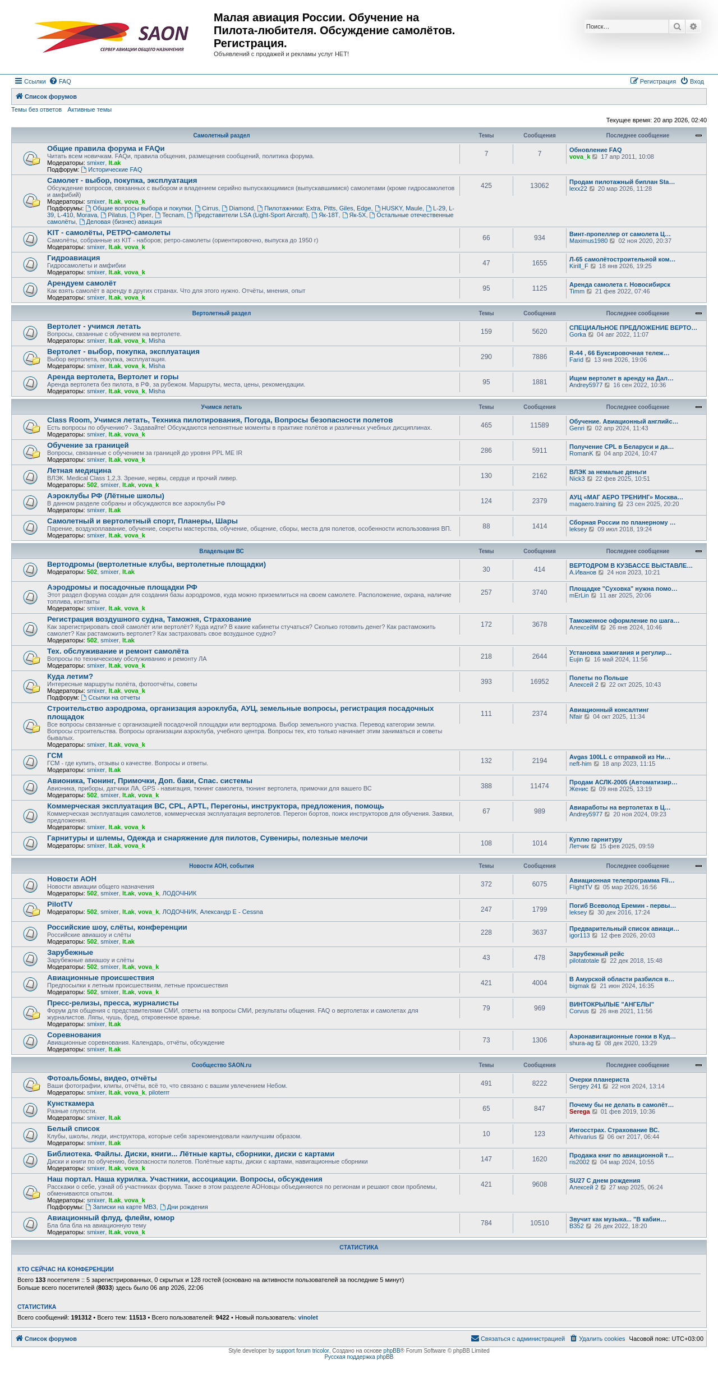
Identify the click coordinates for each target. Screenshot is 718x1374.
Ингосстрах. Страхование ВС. (614, 1130)
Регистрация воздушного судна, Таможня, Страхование (149, 619)
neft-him (580, 763)
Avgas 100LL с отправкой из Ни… (619, 756)
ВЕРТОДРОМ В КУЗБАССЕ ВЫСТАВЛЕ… (631, 565)
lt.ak (114, 162)
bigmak (579, 985)
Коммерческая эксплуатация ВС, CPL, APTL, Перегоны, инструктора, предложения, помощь (215, 806)
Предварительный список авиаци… (624, 928)
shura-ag (581, 1043)
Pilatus (113, 215)
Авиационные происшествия (100, 977)
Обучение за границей (88, 445)
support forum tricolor (302, 1351)
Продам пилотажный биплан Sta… (622, 181)
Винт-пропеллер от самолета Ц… (620, 234)
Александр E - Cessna (231, 911)
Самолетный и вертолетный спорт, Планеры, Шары (142, 521)
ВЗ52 (576, 1226)
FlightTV (580, 887)
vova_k (579, 156)
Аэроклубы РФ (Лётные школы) (105, 495)
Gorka (577, 334)
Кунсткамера (70, 1103)
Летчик (579, 846)
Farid (576, 359)
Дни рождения (184, 1206)
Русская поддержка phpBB (358, 1357)
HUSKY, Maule (398, 208)
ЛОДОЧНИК (179, 893)
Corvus (579, 1011)
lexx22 (578, 188)
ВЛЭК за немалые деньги (608, 471)
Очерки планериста (599, 1079)
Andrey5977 (585, 385)
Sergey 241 (585, 1086)
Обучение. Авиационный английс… (624, 421)
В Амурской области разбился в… (621, 979)
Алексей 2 (584, 684)
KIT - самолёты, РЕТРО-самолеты (109, 232)
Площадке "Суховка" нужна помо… (623, 588)
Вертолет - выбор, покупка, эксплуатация (123, 351)
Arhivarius (583, 1136)
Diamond (238, 208)
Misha (157, 340)
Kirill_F (578, 266)
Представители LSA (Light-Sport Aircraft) (248, 215)
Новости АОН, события (221, 866)
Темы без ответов (36, 109)
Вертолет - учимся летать (94, 326)
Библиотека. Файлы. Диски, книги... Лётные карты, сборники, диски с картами (190, 1154)
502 (92, 484)
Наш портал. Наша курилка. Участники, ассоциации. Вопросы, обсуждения (185, 1179)
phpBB (392, 1351)
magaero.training (592, 503)
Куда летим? (70, 676)
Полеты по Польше (598, 677)
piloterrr (159, 1092)
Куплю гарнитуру (595, 839)
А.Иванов (582, 572)
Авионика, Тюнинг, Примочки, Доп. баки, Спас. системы (149, 780)
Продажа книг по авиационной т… (621, 1155)
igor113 (579, 935)
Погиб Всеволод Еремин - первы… (622, 905)
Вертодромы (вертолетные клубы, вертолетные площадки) (156, 564)
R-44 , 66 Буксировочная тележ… (619, 353)
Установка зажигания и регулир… (620, 652)
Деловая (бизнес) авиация (120, 221)
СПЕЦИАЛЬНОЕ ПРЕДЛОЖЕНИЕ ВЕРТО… (633, 327)
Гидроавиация (73, 258)
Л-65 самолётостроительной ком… (622, 259)
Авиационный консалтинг (609, 709)
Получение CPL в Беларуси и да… (621, 446)
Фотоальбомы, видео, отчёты (102, 1078)
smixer (96, 162)
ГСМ (55, 755)
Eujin (576, 659)
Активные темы (89, 109)
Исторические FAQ (111, 169)
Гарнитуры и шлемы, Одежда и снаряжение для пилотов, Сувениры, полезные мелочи (207, 838)
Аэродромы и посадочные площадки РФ (122, 587)
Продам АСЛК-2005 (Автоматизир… (623, 782)
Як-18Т (324, 215)
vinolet (307, 1317)
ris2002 (579, 1162)
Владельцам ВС (221, 551)
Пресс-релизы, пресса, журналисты (113, 1003)
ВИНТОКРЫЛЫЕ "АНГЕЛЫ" (611, 1004)
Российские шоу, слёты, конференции (117, 927)
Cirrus (206, 208)
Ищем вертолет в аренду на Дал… (621, 378)
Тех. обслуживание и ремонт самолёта (117, 651)
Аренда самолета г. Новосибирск (619, 284)
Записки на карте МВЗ (120, 1206)
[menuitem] (60, 81)
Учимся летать (221, 407)
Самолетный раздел (221, 135)
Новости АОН (71, 879)
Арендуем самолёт (81, 283)
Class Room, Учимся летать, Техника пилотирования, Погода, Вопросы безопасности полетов (220, 420)
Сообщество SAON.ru (222, 1065)
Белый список (73, 1128)
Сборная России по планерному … (622, 522)
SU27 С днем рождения (604, 1180)
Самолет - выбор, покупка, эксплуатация (122, 180)
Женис (578, 788)
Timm (576, 291)
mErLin (579, 595)
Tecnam (169, 215)
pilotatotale (584, 960)
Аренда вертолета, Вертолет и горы (113, 377)
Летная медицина (79, 470)
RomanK (581, 453)
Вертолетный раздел (221, 313)
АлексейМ (584, 627)
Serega (579, 1111)
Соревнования (74, 1035)
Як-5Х (354, 215)
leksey (578, 529)
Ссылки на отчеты (110, 697)
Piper (140, 215)
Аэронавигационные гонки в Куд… (622, 1036)
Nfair (575, 716)
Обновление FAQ (595, 149)
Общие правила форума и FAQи (106, 148)
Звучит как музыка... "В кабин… (617, 1219)
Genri (576, 428)
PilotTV (59, 904)
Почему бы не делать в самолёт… (621, 1104)
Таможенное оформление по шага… (624, 620)
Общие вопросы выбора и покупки (138, 208)
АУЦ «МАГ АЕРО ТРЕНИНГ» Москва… (626, 497)
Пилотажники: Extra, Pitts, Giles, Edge (314, 208)
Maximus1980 (588, 240)
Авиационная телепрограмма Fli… (622, 880)
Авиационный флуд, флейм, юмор (110, 1218)
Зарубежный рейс (596, 953)
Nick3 (577, 478)
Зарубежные (70, 952)
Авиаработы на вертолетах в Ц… (620, 807)
